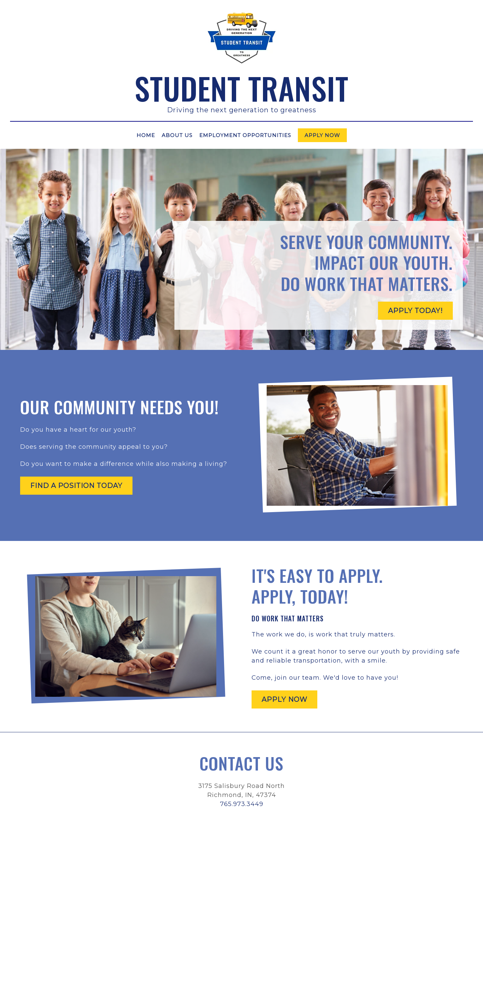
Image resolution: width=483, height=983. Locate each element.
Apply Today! (415, 311)
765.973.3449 (241, 804)
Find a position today (76, 486)
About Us (177, 135)
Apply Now (322, 135)
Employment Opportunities (245, 135)
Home (146, 135)
